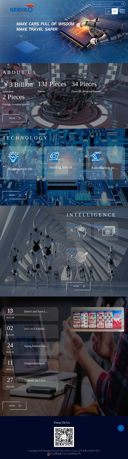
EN (114, 11)
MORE (12, 118)
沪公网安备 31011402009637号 (64, 454)
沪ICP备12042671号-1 (89, 451)
